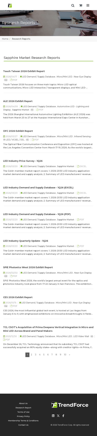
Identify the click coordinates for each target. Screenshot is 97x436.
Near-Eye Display (82, 76)
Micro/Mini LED (65, 76)
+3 (5, 276)
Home (5, 39)
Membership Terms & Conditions (23, 421)
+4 (5, 306)
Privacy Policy (23, 416)
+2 (5, 80)
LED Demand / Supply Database (39, 76)
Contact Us (23, 425)
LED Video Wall (81, 336)
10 (65, 354)
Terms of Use (23, 412)
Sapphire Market (21, 110)
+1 (32, 110)
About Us (23, 403)
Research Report (23, 408)
